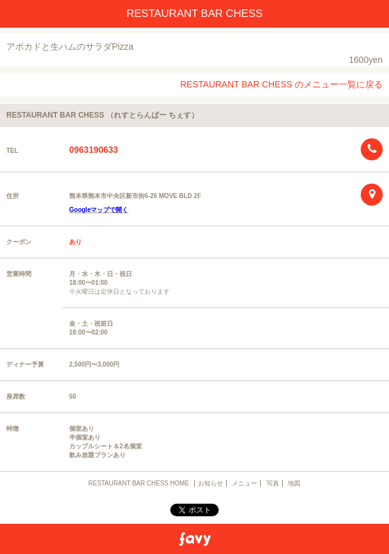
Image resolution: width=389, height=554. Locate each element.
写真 (272, 483)
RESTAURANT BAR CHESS (194, 13)
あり (75, 241)
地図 (294, 483)
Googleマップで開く (98, 209)
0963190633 (93, 150)
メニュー (244, 483)
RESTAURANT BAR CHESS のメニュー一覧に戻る (281, 84)
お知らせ (210, 483)
